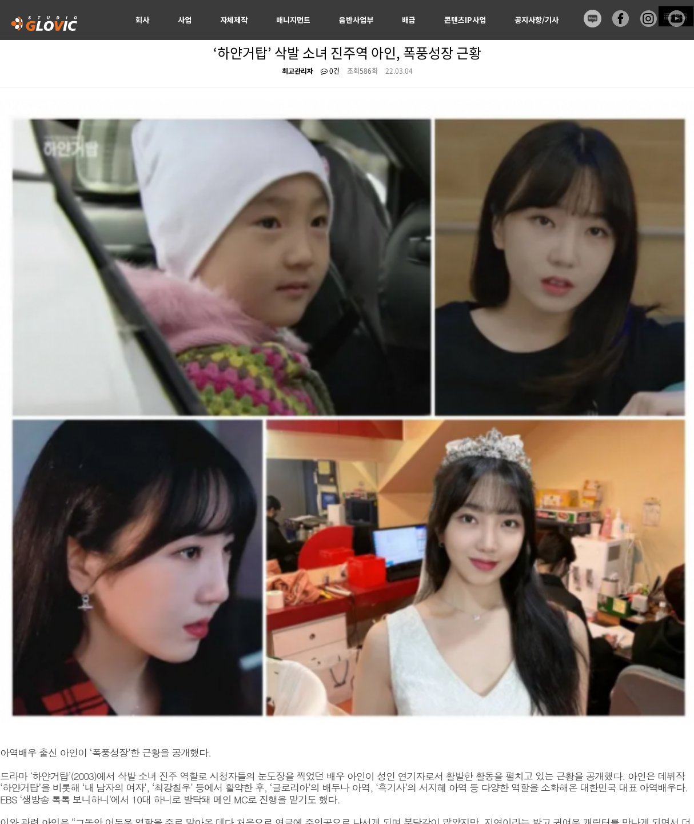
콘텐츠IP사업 (465, 19)
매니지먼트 (293, 19)
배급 (409, 19)
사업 (185, 19)
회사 (142, 19)
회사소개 (17, 701)
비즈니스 (55, 701)
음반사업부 (356, 19)
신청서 (145, 59)
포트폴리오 (96, 701)
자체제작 (234, 19)
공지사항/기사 (536, 19)
